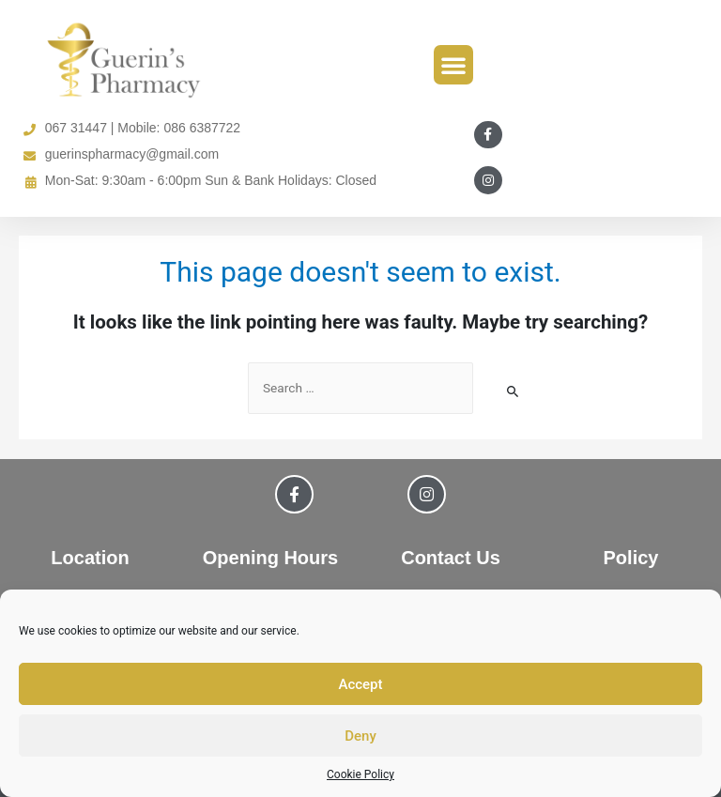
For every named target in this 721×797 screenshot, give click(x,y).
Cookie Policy (360, 774)
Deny (360, 736)
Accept (360, 684)
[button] (453, 64)
